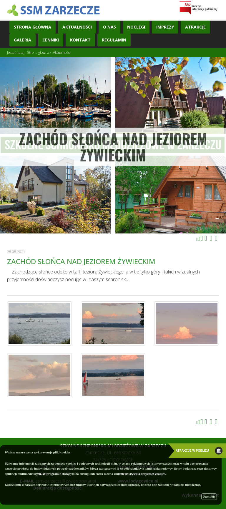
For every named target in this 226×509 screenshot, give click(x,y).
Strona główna (38, 52)
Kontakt (80, 40)
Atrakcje (195, 27)
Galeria (22, 40)
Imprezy (165, 27)
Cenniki (50, 40)
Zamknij (209, 496)
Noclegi (136, 27)
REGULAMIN (114, 40)
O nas (109, 27)
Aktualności (77, 27)
